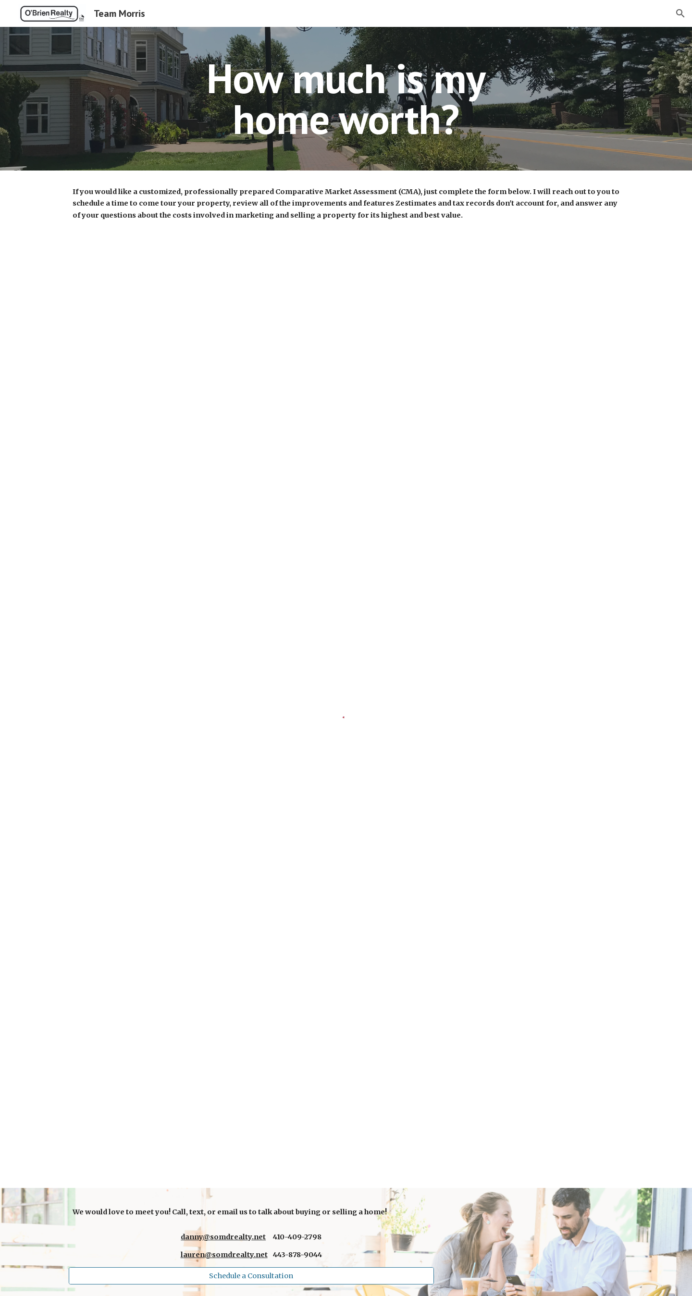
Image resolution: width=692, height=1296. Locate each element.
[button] (680, 13)
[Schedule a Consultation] (251, 1275)
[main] (346, 99)
